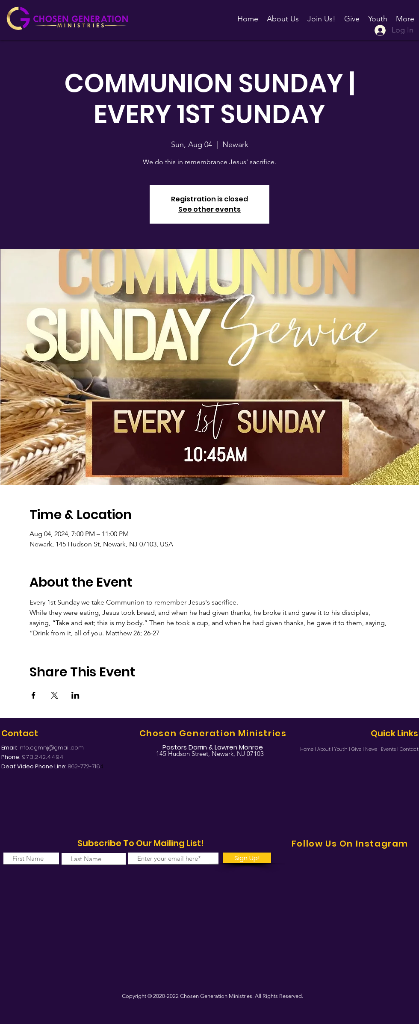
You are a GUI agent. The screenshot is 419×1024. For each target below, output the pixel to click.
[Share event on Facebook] (34, 695)
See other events (209, 209)
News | (373, 749)
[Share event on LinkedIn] (75, 695)
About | (325, 749)
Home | (308, 749)
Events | (390, 749)
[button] (321, 15)
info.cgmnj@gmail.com (51, 748)
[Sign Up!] (247, 858)
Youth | (342, 749)
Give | (358, 749)
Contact (409, 749)
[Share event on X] (54, 695)
